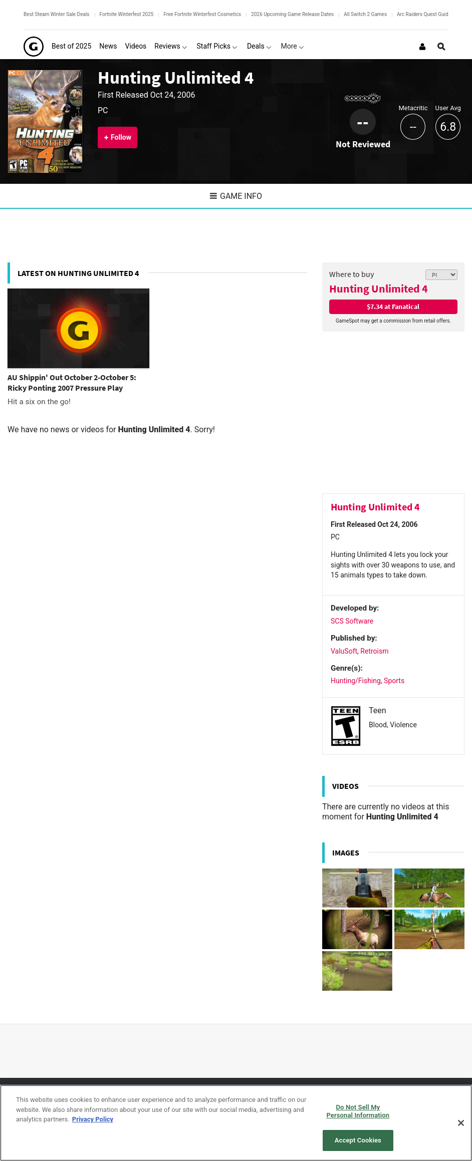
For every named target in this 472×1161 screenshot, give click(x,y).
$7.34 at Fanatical (393, 306)
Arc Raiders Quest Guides (425, 14)
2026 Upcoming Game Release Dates (292, 14)
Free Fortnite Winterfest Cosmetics (202, 14)
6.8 (448, 127)
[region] (236, 1123)
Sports (394, 681)
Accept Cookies (358, 1140)
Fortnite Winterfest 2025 (127, 14)
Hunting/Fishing (356, 681)
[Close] (461, 1123)
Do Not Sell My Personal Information (357, 1111)
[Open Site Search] (441, 46)
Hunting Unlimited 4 (176, 77)
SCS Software (352, 621)
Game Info (236, 196)
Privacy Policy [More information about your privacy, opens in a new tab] (92, 1119)
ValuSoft (344, 651)
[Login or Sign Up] (422, 46)
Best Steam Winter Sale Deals (56, 14)
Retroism (374, 651)
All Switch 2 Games (365, 14)
